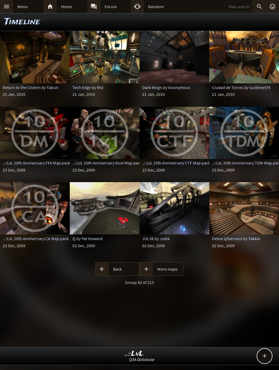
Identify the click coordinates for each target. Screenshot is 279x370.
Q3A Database (141, 359)
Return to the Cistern (22, 87)
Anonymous (179, 87)
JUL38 (148, 238)
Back (117, 269)
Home (66, 6)
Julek (165, 238)
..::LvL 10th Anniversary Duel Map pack (107, 163)
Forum (111, 6)
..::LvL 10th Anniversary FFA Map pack (36, 163)
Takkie (254, 238)
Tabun (52, 87)
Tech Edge (81, 87)
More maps (167, 269)
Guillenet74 (259, 87)
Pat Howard (91, 238)
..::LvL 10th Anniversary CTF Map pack (176, 163)
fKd (100, 87)
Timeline (22, 22)
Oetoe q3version (227, 238)
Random (156, 6)
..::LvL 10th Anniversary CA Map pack (36, 238)
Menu (22, 6)
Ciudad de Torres (227, 87)
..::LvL (134, 354)
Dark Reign (152, 87)
